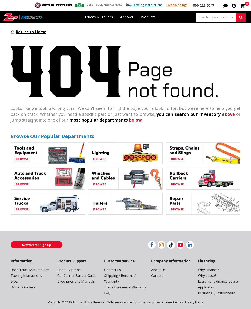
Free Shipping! (177, 5)
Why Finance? (208, 270)
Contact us (112, 270)
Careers (157, 275)
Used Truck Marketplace (107, 5)
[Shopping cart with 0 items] (242, 5)
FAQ (107, 293)
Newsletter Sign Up (36, 245)
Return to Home (30, 32)
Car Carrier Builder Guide (76, 275)
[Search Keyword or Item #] (216, 17)
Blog (14, 281)
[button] (225, 5)
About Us (158, 270)
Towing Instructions (149, 5)
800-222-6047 (204, 5)
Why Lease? (207, 275)
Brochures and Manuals (74, 281)
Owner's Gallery (22, 287)
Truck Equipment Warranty (123, 287)
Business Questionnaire (215, 293)
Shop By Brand (68, 270)
